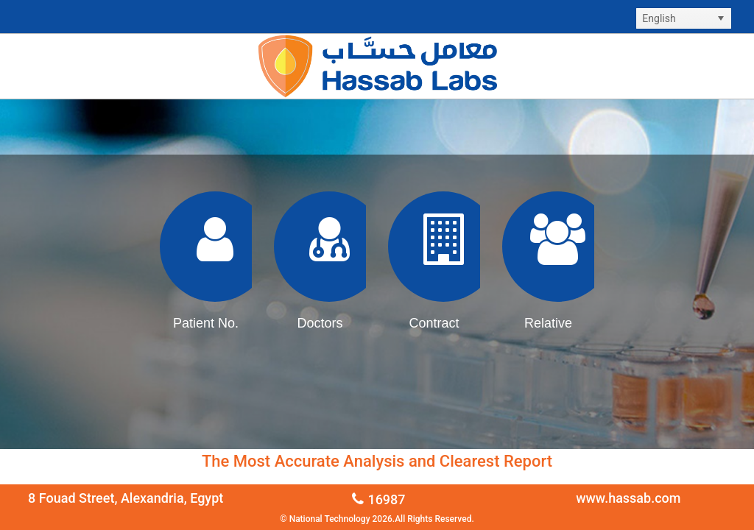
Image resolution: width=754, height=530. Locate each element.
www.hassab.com (628, 498)
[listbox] (683, 18)
